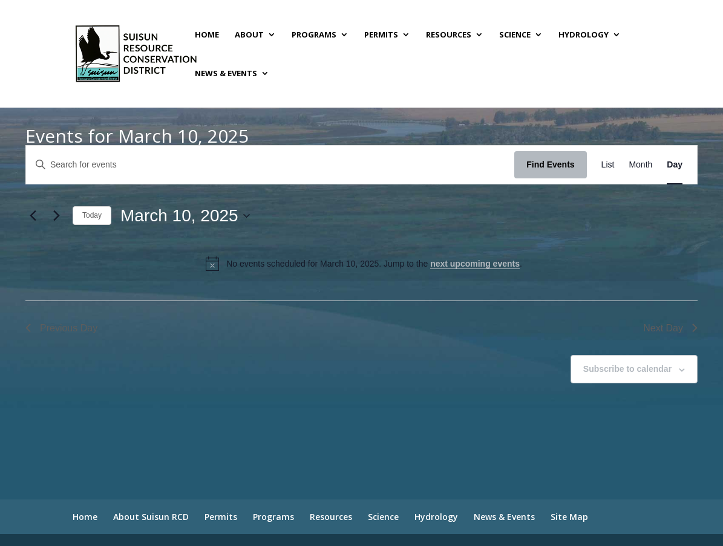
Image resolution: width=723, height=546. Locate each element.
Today (92, 215)
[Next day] (56, 216)
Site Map (569, 516)
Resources (448, 35)
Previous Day (61, 328)
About (249, 35)
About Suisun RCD (151, 516)
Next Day (670, 328)
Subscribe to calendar (627, 369)
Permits (381, 35)
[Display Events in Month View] (640, 165)
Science (515, 35)
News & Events (226, 74)
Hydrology (583, 35)
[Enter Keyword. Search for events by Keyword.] (270, 165)
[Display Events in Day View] (674, 165)
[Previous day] (32, 216)
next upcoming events (475, 263)
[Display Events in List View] (608, 165)
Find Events (550, 164)
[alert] (364, 264)
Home (207, 35)
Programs (314, 35)
